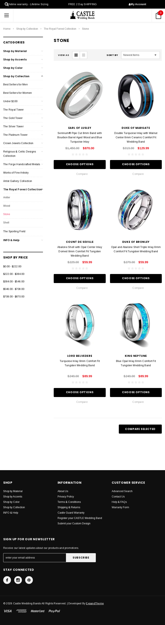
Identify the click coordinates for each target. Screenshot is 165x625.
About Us (63, 491)
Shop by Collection (27, 28)
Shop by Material (15, 51)
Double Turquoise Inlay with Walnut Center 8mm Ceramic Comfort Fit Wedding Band (135, 137)
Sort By (112, 55)
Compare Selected (140, 429)
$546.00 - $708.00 (13, 289)
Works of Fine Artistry (16, 172)
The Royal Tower (13, 109)
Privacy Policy (66, 496)
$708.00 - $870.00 (13, 296)
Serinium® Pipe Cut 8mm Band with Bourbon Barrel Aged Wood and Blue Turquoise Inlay (79, 137)
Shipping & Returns (69, 507)
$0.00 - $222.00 (12, 266)
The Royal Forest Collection (60, 28)
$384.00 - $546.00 (13, 281)
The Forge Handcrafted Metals (21, 164)
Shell (6, 222)
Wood (6, 205)
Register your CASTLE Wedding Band (80, 518)
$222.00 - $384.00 (13, 274)
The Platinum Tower (15, 134)
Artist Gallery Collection (17, 181)
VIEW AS (63, 55)
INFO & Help (11, 240)
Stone (85, 28)
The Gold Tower (13, 118)
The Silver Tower (13, 126)
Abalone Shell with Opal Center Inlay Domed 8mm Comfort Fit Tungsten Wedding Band (79, 251)
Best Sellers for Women (17, 92)
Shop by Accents (15, 59)
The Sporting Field (14, 231)
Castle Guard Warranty (71, 512)
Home (7, 28)
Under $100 (10, 101)
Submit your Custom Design (74, 523)
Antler (6, 197)
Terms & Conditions (69, 501)
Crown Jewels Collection (18, 143)
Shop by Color (13, 68)
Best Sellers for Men (15, 84)
